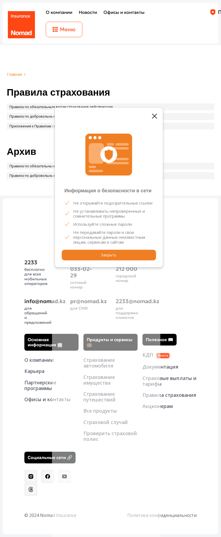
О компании (39, 360)
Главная (14, 74)
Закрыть (108, 254)
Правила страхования (169, 395)
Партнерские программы (40, 385)
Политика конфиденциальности (162, 515)
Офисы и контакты (47, 399)
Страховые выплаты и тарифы (169, 381)
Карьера (34, 371)
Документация (160, 366)
